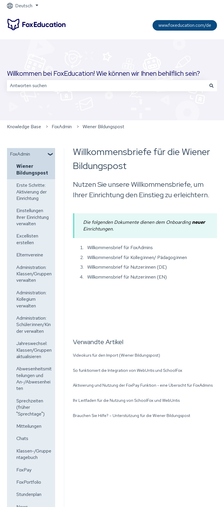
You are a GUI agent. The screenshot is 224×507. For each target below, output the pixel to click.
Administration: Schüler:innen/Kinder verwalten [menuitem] (33, 324)
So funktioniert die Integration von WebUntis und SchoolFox (127, 370)
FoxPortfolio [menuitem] (28, 482)
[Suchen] (211, 85)
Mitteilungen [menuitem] (28, 426)
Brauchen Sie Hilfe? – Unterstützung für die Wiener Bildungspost (131, 415)
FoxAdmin (62, 127)
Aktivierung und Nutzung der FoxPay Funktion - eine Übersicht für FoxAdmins (143, 385)
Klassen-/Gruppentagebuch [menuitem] (33, 454)
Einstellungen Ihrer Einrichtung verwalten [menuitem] (32, 217)
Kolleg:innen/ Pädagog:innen (158, 257)
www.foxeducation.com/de (184, 25)
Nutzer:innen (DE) (148, 267)
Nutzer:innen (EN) (148, 277)
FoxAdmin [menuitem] (20, 154)
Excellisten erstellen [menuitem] (27, 239)
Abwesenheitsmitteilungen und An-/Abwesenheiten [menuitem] (34, 378)
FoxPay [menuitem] (24, 470)
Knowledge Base (24, 127)
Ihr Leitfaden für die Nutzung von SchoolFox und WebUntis (126, 400)
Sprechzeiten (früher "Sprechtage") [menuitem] (30, 407)
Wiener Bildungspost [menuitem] (32, 169)
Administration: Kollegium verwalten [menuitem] (31, 299)
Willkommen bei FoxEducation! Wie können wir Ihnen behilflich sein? (103, 73)
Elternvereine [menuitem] (29, 255)
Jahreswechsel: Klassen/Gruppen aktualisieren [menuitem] (34, 350)
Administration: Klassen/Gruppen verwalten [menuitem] (34, 274)
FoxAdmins (141, 247)
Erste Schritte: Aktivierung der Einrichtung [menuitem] (31, 191)
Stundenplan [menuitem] (28, 494)
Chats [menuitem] (22, 438)
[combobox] (106, 85)
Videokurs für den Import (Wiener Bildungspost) (116, 355)
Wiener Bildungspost (103, 127)
